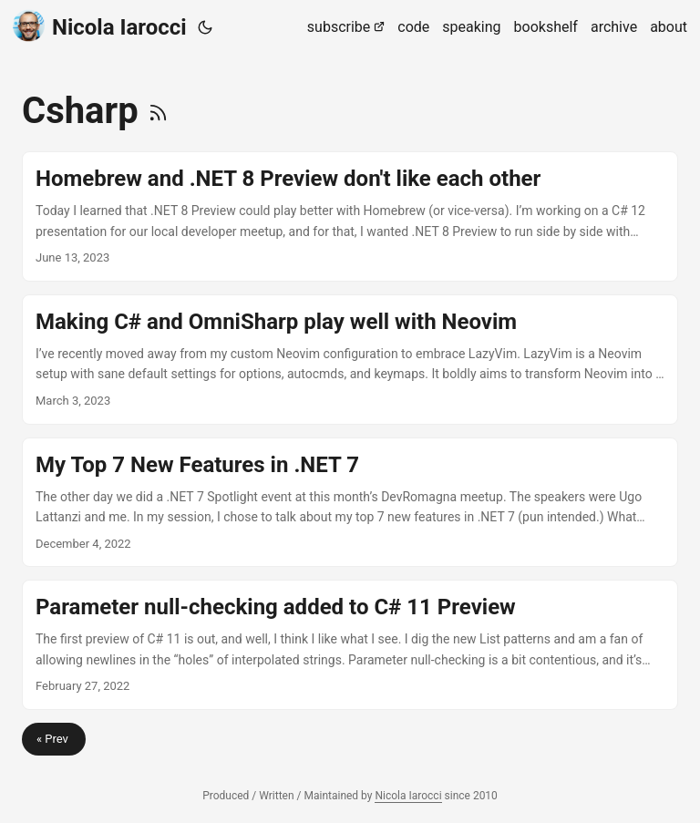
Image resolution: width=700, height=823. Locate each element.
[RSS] (158, 110)
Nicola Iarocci (100, 26)
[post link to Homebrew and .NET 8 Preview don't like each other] (350, 216)
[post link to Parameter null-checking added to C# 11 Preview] (350, 645)
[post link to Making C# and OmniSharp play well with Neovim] (350, 359)
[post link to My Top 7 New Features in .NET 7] (350, 502)
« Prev (53, 739)
